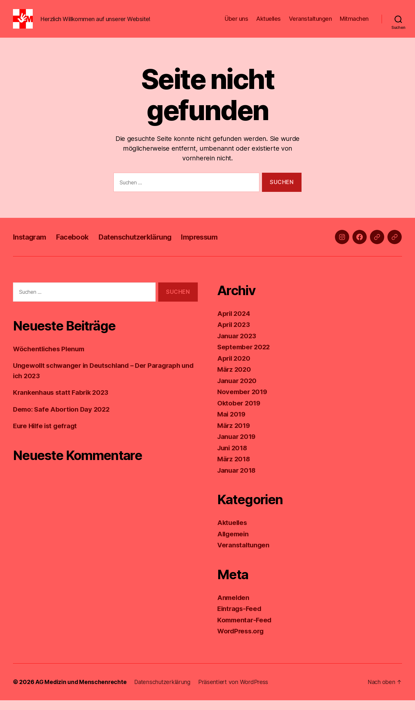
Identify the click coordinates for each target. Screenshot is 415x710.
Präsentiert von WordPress (236, 691)
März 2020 (234, 379)
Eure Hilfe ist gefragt (46, 435)
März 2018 (234, 469)
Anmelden (234, 607)
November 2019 (243, 401)
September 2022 (244, 357)
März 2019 (234, 435)
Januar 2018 (237, 480)
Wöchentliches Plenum (50, 359)
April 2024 (234, 323)
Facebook (77, 246)
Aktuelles (268, 23)
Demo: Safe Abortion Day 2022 (63, 419)
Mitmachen (354, 23)
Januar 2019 (237, 446)
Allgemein (234, 544)
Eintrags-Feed (240, 618)
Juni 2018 (233, 458)
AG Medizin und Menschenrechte (81, 691)
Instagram (31, 246)
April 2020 (234, 368)
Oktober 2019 (239, 413)
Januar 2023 (237, 346)
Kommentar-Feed (245, 630)
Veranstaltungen (310, 23)
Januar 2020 (237, 390)
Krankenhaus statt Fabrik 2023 (62, 402)
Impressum (216, 246)
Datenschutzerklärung (145, 246)
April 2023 (234, 334)
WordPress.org (242, 641)
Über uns (236, 23)
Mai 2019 (232, 424)
